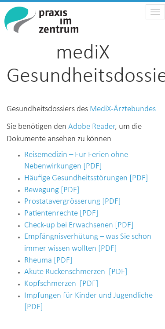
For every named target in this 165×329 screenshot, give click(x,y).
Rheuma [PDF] (48, 260)
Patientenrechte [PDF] (61, 213)
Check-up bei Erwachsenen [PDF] (79, 225)
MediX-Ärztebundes (123, 109)
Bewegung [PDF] (52, 190)
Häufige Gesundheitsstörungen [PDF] (86, 178)
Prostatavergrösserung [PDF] (72, 201)
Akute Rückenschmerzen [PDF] (76, 272)
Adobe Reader (91, 127)
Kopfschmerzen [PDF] (61, 284)
